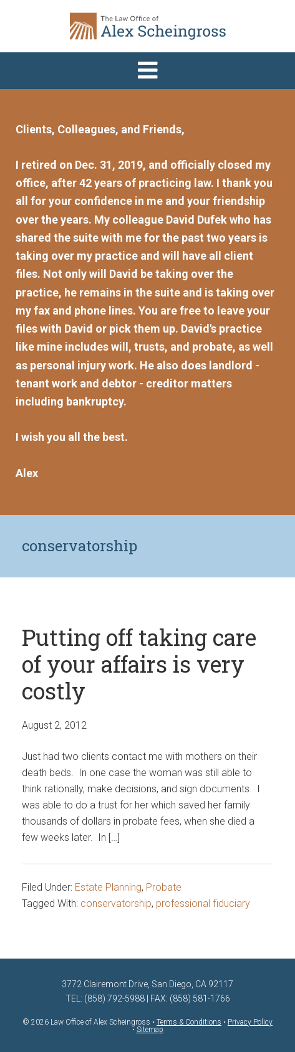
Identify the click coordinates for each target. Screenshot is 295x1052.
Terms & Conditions (189, 1022)
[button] (147, 70)
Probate (163, 887)
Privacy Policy (250, 1022)
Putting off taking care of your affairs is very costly (139, 664)
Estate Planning (108, 887)
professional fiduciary (203, 903)
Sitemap (150, 1029)
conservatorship (116, 903)
